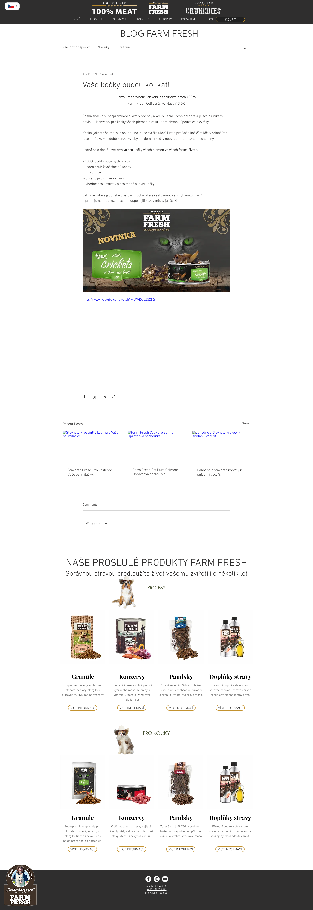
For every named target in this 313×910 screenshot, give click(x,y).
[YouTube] (165, 879)
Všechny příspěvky (76, 47)
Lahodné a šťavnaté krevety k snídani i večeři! (219, 472)
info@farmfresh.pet (156, 893)
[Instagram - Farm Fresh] (157, 879)
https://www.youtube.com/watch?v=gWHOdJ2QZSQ (119, 300)
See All (246, 423)
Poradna (123, 47)
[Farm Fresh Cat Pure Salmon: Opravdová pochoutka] (156, 447)
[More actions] (228, 74)
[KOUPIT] (230, 19)
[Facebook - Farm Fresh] (148, 879)
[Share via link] (114, 397)
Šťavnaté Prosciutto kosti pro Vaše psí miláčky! (90, 472)
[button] (245, 47)
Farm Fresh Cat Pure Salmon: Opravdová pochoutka (155, 472)
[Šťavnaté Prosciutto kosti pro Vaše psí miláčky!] (92, 447)
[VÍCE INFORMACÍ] (82, 708)
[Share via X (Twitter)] (94, 397)
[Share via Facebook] (84, 397)
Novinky (103, 47)
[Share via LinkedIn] (104, 397)
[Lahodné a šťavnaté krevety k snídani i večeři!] (221, 447)
